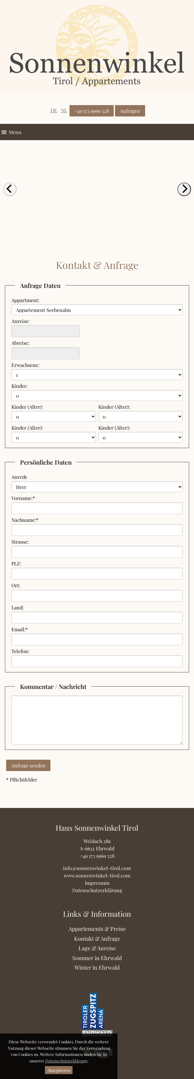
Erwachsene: (25, 365)
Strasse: (20, 541)
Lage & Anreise (97, 948)
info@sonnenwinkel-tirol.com (97, 868)
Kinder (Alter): (27, 407)
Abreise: (20, 343)
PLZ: (16, 563)
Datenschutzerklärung (66, 1060)
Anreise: (20, 321)
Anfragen (130, 111)
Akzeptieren (58, 1070)
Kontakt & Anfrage (97, 938)
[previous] (10, 189)
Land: (17, 607)
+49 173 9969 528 (91, 111)
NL (64, 110)
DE (53, 110)
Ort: (15, 585)
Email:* (19, 629)
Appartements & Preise (97, 928)
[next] (184, 189)
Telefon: (20, 651)
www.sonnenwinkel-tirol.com (97, 875)
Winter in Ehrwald (97, 967)
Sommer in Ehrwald (97, 958)
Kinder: (19, 386)
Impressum (97, 883)
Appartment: (25, 300)
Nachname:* (24, 520)
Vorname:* (23, 498)
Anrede (19, 477)
